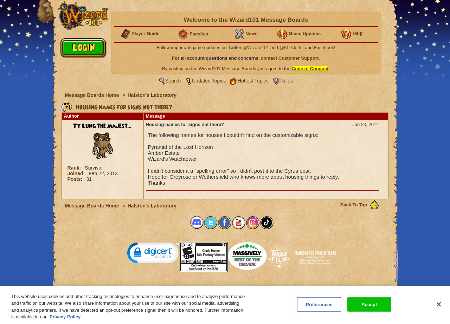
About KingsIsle (262, 288)
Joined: (77, 173)
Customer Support (224, 288)
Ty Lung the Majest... (102, 126)
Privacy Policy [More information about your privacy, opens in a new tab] (65, 320)
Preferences (293, 288)
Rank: (75, 168)
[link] (153, 254)
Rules (286, 81)
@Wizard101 (256, 47)
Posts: (76, 179)
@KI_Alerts (290, 47)
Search (173, 81)
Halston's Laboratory (152, 95)
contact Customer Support (290, 58)
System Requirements (180, 288)
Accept (369, 307)
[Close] (438, 307)
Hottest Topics (253, 81)
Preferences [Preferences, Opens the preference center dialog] (319, 307)
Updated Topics (209, 81)
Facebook (324, 47)
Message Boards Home (93, 95)
